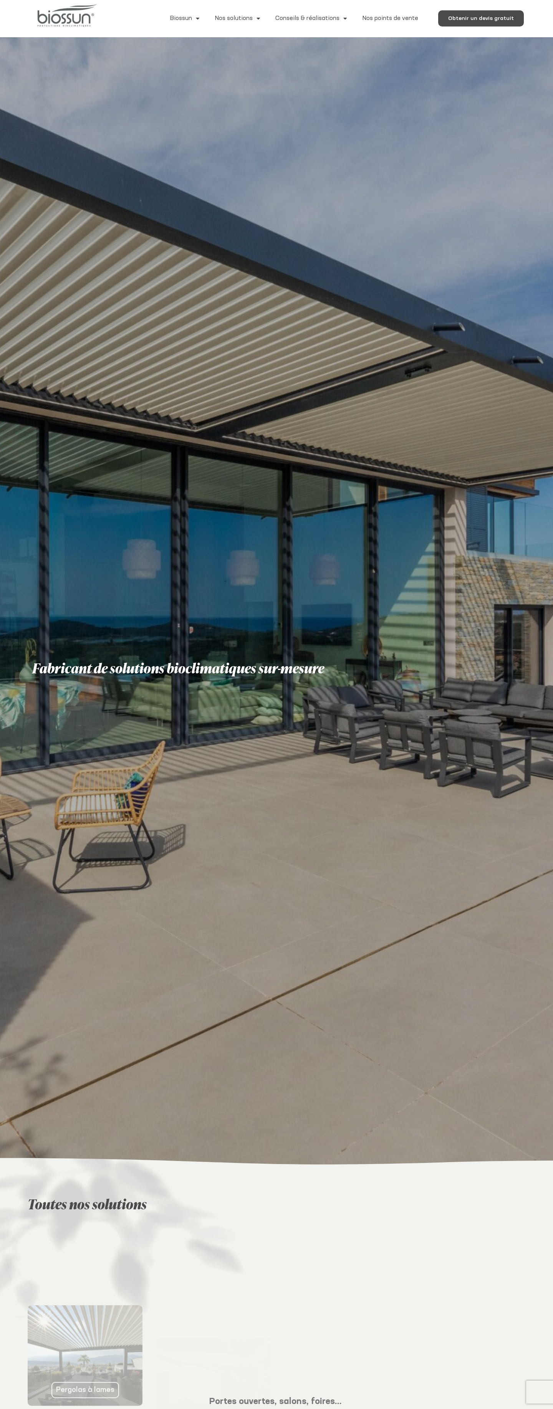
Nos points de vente (390, 18)
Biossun (184, 18)
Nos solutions (237, 18)
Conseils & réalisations (311, 18)
